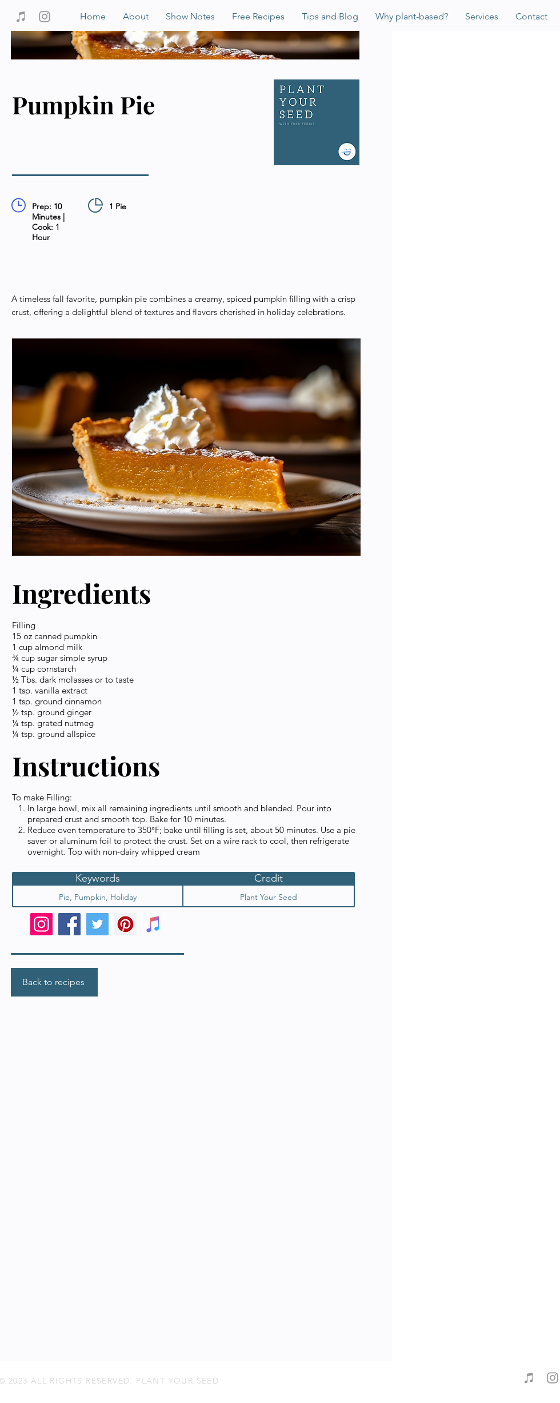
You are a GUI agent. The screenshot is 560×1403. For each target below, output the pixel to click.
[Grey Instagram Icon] (44, 16)
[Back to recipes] (54, 982)
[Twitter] (97, 924)
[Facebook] (69, 924)
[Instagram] (41, 924)
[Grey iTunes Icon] (21, 16)
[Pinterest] (125, 924)
